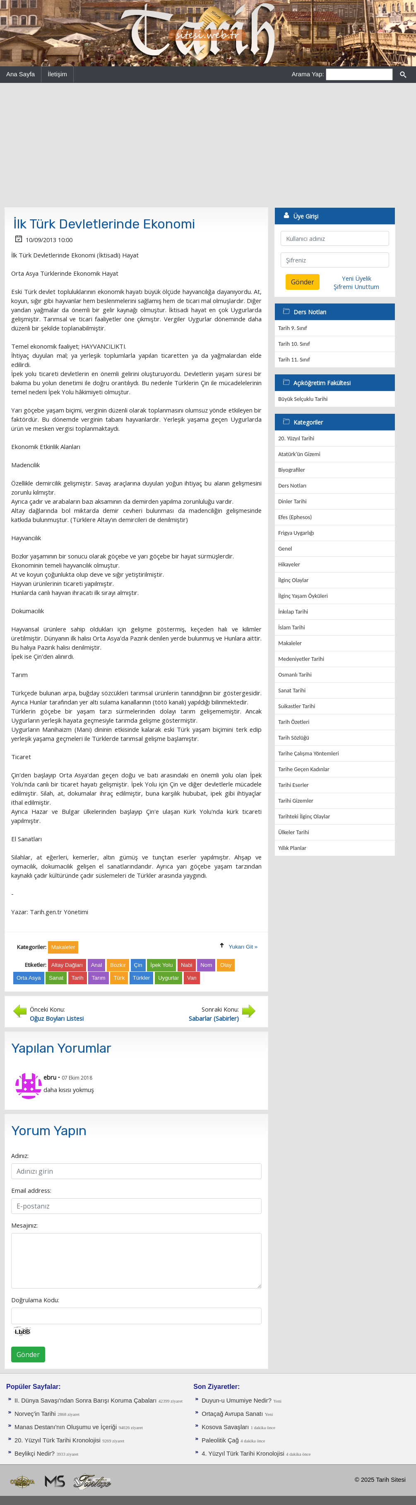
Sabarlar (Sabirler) (214, 1018)
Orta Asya (29, 978)
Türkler (141, 978)
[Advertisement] (208, 145)
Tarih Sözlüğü (293, 737)
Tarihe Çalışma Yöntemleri (308, 753)
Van (192, 978)
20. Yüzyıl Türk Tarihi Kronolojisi (57, 1440)
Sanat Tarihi (291, 690)
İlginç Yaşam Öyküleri (303, 596)
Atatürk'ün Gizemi (299, 454)
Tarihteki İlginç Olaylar (304, 816)
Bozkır (118, 965)
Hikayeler (289, 564)
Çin (138, 965)
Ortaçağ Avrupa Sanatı (232, 1413)
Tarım (98, 978)
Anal (96, 965)
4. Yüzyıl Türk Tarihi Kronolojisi (243, 1453)
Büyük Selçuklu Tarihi (302, 399)
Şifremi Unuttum (356, 286)
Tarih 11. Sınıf (294, 359)
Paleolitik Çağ (220, 1440)
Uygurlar (168, 978)
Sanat (56, 978)
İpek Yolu (161, 965)
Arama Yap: (308, 74)
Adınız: (20, 1155)
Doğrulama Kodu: (35, 1300)
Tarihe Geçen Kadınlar (303, 769)
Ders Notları (292, 485)
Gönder (28, 1354)
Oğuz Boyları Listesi (57, 1018)
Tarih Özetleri (293, 722)
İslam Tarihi (291, 627)
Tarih (78, 978)
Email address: (31, 1190)
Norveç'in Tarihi (34, 1413)
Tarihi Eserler (293, 785)
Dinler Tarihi (292, 501)
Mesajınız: (24, 1225)
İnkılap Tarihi (293, 611)
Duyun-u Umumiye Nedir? (237, 1400)
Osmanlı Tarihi (295, 674)
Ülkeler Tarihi (293, 832)
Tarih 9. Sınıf (292, 328)
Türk (119, 978)
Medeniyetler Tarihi (301, 659)
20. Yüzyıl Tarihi (296, 438)
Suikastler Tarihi (296, 706)
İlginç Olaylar (293, 580)
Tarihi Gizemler (295, 800)
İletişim (57, 74)
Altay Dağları (67, 965)
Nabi (186, 965)
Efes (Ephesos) (295, 517)
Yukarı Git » (243, 947)
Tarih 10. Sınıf (294, 343)
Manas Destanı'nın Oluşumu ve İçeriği (65, 1427)
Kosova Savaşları (225, 1427)
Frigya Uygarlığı (296, 532)
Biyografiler (291, 469)
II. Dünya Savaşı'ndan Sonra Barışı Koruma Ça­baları (85, 1400)
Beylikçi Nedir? (34, 1453)
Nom (206, 965)
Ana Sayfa (20, 74)
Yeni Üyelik (356, 278)
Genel (285, 548)
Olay (225, 965)
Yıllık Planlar (292, 848)
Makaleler (290, 643)
